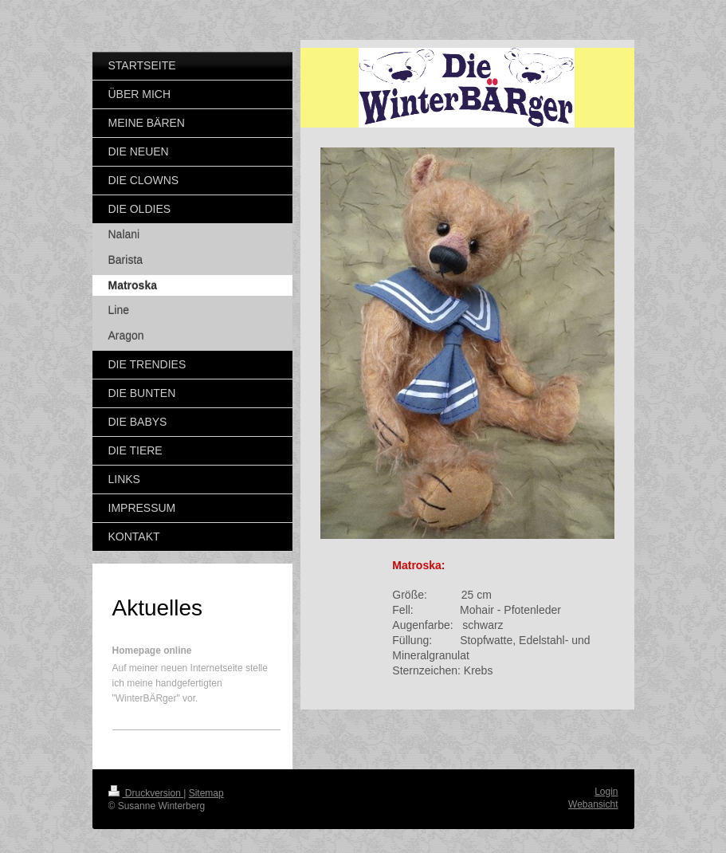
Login (606, 791)
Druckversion (146, 793)
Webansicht (593, 804)
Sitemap (206, 793)
